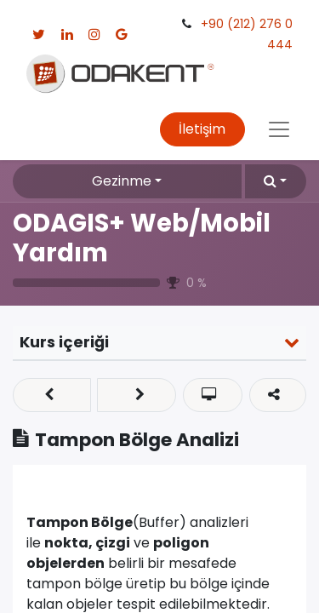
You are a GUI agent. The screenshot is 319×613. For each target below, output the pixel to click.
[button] (275, 181)
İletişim (202, 129)
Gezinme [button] (121, 181)
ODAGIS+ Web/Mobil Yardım (142, 237)
